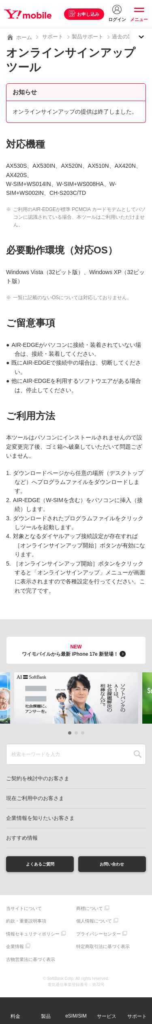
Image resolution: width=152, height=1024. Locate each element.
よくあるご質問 (40, 865)
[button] (69, 733)
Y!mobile (30, 14)
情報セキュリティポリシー (33, 936)
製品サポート (87, 37)
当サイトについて (24, 910)
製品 (46, 1016)
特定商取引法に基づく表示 (103, 949)
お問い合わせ (112, 865)
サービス (106, 1016)
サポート (52, 37)
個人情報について (94, 923)
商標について (89, 910)
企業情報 (15, 949)
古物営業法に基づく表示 (30, 961)
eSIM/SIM (76, 1016)
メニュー (139, 19)
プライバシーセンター (98, 936)
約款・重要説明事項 (26, 923)
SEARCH (137, 754)
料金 (15, 1016)
